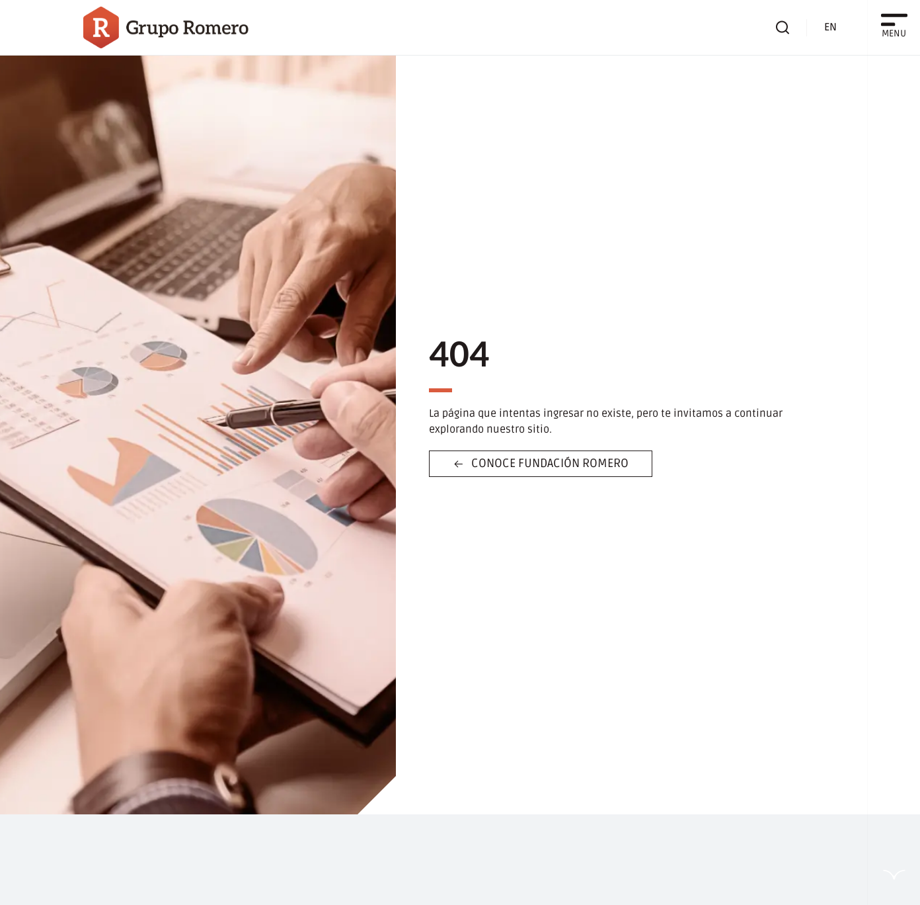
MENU (894, 33)
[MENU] (894, 20)
